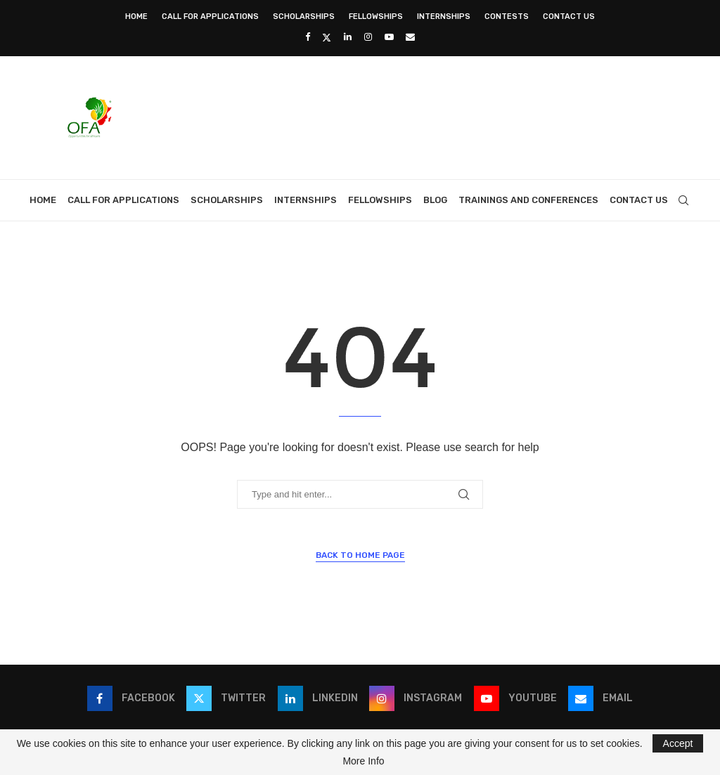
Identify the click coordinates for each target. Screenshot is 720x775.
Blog (435, 200)
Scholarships (304, 16)
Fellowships (376, 16)
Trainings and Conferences (528, 200)
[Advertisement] (434, 116)
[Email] (410, 37)
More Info (363, 761)
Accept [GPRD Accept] (678, 743)
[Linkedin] (348, 37)
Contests (506, 16)
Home (136, 16)
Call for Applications (210, 16)
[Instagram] (368, 37)
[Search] (683, 200)
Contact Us (569, 16)
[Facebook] (307, 37)
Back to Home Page (360, 555)
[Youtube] (389, 37)
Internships (443, 16)
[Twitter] (326, 37)
